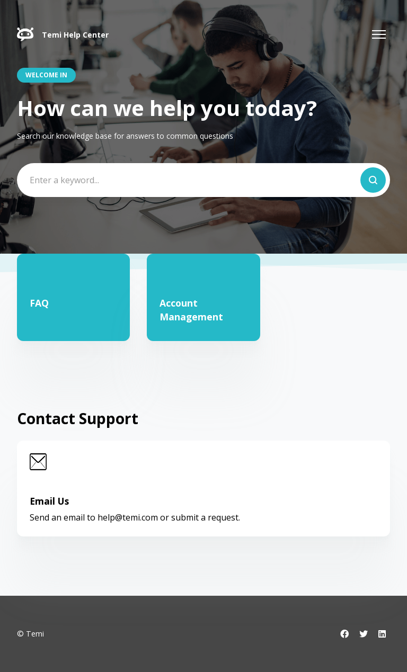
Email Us (49, 501)
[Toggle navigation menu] (379, 34)
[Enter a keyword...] (203, 180)
